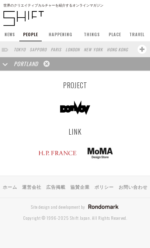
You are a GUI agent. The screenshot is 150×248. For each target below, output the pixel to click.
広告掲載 (56, 186)
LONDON (73, 49)
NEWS (9, 34)
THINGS (92, 34)
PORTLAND (26, 64)
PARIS (56, 49)
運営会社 (31, 186)
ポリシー (104, 186)
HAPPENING (60, 34)
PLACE (115, 34)
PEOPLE (30, 34)
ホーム (10, 186)
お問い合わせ (133, 186)
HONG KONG (117, 49)
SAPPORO (38, 49)
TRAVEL (136, 34)
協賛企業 (80, 186)
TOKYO (20, 49)
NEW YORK (93, 49)
